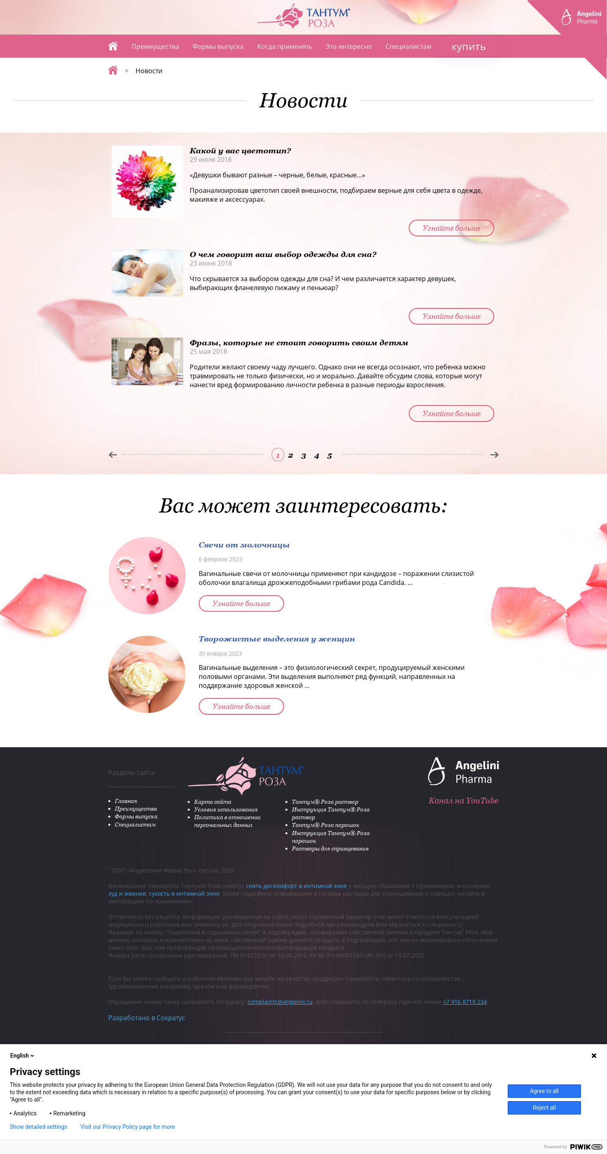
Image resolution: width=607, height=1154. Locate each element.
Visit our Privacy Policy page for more (127, 1126)
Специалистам (409, 46)
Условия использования (226, 809)
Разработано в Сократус (146, 1017)
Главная (113, 46)
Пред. (112, 455)
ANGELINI (567, 39)
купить (468, 46)
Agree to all (544, 1091)
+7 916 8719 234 (465, 1002)
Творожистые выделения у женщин (277, 638)
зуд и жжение (127, 893)
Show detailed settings (38, 1126)
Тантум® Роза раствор (325, 801)
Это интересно (349, 46)
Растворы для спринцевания (330, 848)
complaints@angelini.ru (280, 1002)
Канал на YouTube (463, 800)
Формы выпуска (218, 46)
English (22, 1055)
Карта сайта (212, 801)
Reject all (544, 1107)
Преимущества (155, 46)
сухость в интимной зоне (184, 893)
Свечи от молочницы (244, 544)
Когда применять (284, 46)
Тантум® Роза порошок (325, 824)
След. (495, 455)
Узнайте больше (451, 228)
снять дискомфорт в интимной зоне (296, 886)
